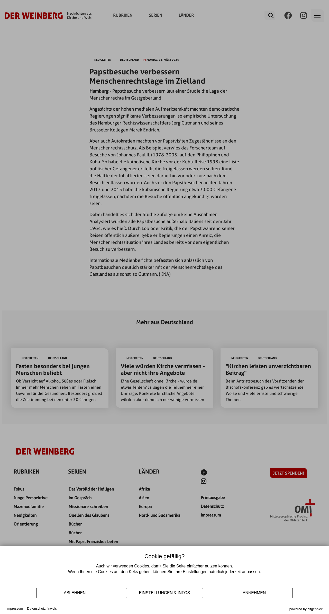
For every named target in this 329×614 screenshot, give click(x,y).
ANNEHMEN (254, 593)
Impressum (14, 608)
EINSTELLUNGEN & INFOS (164, 593)
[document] (164, 569)
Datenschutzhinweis (42, 608)
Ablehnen (75, 593)
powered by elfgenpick (306, 609)
